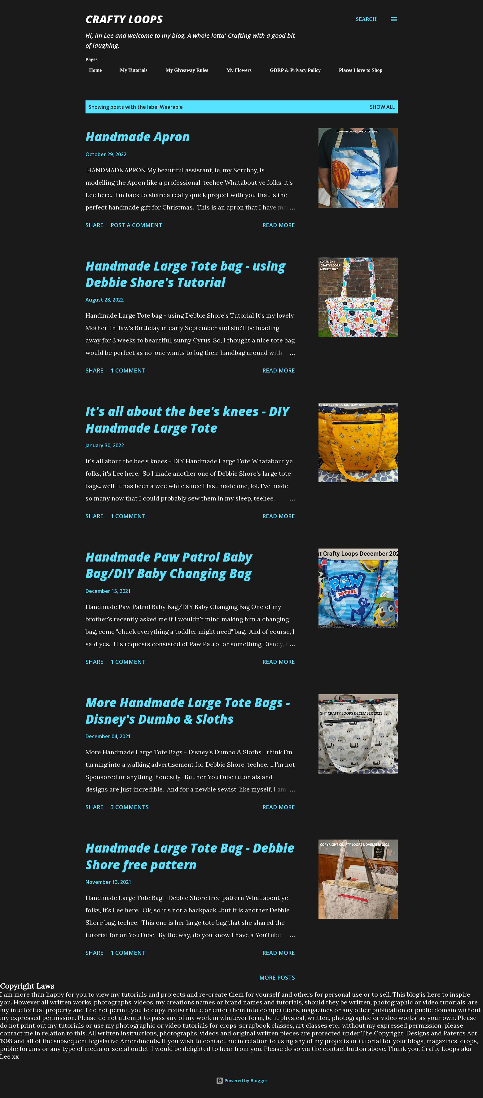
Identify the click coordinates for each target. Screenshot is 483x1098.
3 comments (130, 807)
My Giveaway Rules (183, 70)
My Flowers (235, 70)
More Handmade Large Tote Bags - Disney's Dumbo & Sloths (188, 710)
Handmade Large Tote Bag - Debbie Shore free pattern (190, 856)
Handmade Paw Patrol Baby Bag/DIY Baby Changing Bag (169, 565)
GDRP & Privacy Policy (291, 70)
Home (92, 70)
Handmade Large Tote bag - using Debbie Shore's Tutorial (185, 274)
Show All (382, 107)
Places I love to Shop (357, 70)
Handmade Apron (138, 136)
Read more (278, 225)
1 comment (128, 370)
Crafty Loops (124, 19)
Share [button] (94, 225)
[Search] (366, 19)
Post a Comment (136, 225)
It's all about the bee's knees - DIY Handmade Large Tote (187, 419)
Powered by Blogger (241, 1080)
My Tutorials (129, 70)
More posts (277, 977)
